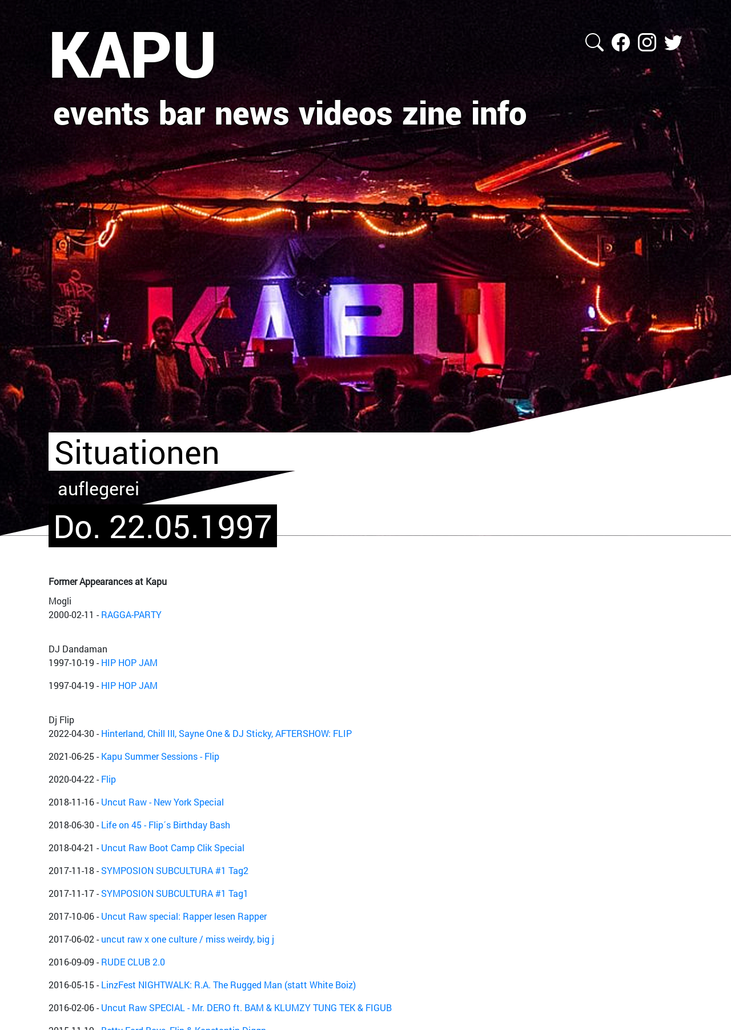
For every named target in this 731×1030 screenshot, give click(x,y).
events (101, 112)
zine (432, 112)
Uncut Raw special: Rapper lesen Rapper (184, 916)
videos (346, 112)
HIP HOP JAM (129, 662)
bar (182, 112)
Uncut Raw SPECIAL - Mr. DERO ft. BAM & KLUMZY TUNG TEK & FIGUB (246, 1007)
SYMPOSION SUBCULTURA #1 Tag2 (174, 870)
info (499, 112)
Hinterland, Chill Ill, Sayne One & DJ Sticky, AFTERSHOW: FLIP (226, 733)
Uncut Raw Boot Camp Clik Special (172, 847)
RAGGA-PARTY (131, 614)
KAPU (133, 53)
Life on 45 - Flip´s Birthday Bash (165, 825)
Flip (108, 779)
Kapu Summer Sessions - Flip (160, 756)
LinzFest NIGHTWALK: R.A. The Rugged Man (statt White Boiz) (228, 985)
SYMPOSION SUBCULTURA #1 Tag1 (174, 893)
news (252, 112)
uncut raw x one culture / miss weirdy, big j (187, 939)
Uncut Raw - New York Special (162, 802)
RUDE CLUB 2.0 (133, 962)
